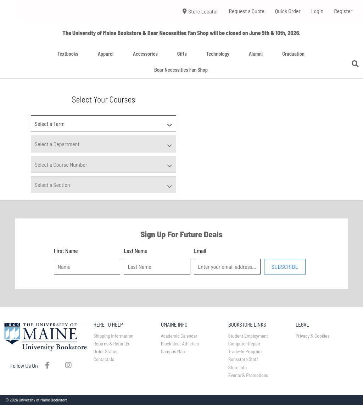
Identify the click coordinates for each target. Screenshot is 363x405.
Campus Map (173, 351)
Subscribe (285, 266)
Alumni (256, 54)
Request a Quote (246, 10)
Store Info (237, 367)
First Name (66, 250)
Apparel (105, 54)
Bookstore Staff (243, 359)
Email (200, 250)
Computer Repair (244, 343)
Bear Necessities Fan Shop (181, 70)
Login (317, 10)
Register (343, 10)
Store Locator (200, 11)
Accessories (145, 54)
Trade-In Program (245, 351)
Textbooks (67, 54)
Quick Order (288, 10)
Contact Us (104, 359)
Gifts (182, 54)
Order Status (105, 351)
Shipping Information (114, 336)
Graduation (293, 54)
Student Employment (248, 336)
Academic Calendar (179, 336)
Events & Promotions (248, 375)
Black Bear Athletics (180, 343)
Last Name (135, 250)
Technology (217, 54)
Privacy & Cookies (313, 336)
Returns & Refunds (111, 343)
